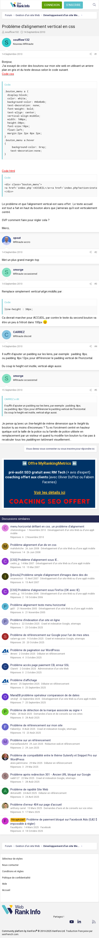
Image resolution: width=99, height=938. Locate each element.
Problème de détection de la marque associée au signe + (46, 710)
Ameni (13, 653)
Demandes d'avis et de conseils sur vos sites (58, 714)
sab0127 (15, 778)
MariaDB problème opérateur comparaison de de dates (44, 695)
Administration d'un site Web (53, 668)
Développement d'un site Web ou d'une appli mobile (68, 548)
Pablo (13, 714)
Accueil (6, 890)
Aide (4, 883)
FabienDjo (15, 729)
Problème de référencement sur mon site (36, 725)
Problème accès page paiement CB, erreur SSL (39, 665)
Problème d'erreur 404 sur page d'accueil (36, 804)
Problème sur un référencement (30, 740)
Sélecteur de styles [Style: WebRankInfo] (12, 858)
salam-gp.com (18, 638)
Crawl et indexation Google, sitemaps (61, 623)
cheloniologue (18, 530)
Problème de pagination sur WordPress (35, 650)
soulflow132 (12, 32)
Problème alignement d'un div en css (33, 545)
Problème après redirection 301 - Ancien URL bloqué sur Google (50, 774)
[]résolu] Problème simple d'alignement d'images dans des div (49, 575)
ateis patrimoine (19, 763)
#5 (95, 390)
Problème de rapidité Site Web (29, 789)
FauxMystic (16, 827)
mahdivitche (17, 548)
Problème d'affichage (23, 680)
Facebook (45, 827)
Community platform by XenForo (33, 931)
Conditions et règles (13, 871)
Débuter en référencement (51, 653)
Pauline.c (15, 623)
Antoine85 (15, 793)
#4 (95, 346)
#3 (95, 283)
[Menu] (5, 5)
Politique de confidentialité (16, 877)
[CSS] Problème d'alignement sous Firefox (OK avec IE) (45, 590)
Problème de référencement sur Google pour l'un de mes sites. (50, 635)
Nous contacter (10, 865)
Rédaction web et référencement (62, 744)
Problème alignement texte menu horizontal (37, 605)
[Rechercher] (94, 5)
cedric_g (14, 563)
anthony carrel (18, 808)
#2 (95, 252)
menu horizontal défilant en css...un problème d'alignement (47, 526)
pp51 (12, 608)
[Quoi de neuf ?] (86, 5)
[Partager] (90, 54)
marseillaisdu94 (19, 744)
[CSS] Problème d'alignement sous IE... (34, 560)
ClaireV (14, 668)
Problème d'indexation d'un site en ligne (35, 620)
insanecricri (16, 578)
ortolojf (14, 699)
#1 (95, 54)
